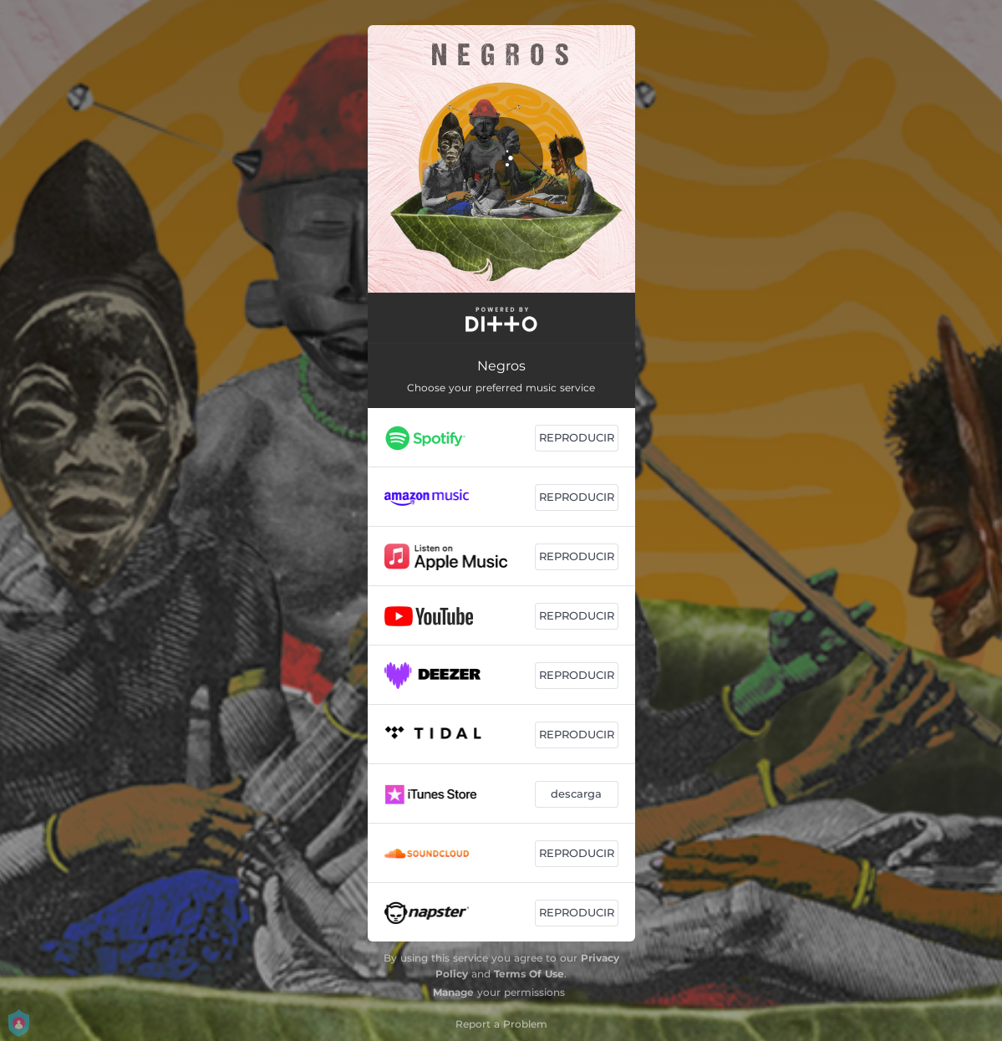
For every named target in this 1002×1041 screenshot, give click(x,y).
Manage (453, 992)
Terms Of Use (529, 973)
